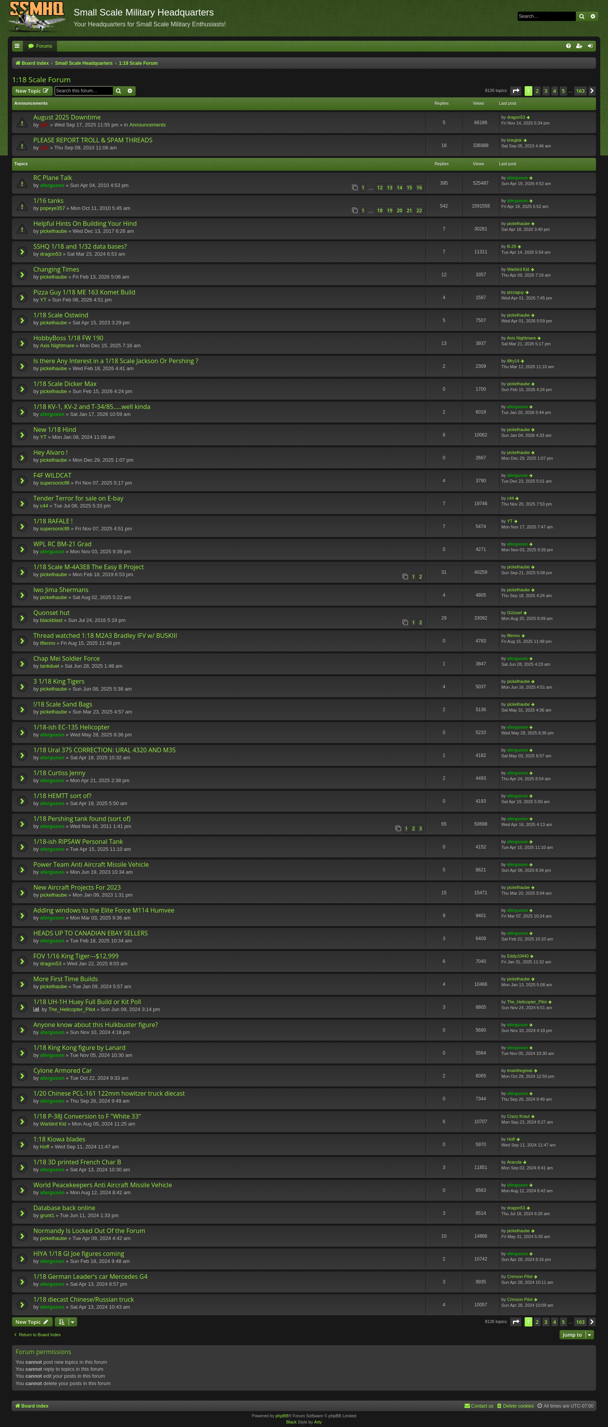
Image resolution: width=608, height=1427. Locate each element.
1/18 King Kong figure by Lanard (79, 1047)
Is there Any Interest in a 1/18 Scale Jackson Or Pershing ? (115, 361)
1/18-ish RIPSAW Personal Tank (78, 841)
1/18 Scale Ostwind (60, 315)
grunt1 (47, 1215)
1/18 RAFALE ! (53, 521)
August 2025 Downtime (67, 117)
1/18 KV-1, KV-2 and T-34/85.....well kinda (91, 406)
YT (43, 300)
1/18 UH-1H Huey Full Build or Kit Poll (87, 1002)
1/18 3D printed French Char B (77, 1162)
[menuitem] (40, 46)
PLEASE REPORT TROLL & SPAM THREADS (92, 140)
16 (419, 187)
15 (409, 187)
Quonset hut (51, 612)
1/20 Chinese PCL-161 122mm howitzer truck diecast (109, 1093)
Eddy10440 (518, 956)
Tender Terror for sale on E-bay (78, 498)
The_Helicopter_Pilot (71, 1009)
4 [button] (554, 90)
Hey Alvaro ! (50, 452)
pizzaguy (515, 292)
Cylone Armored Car (62, 1070)
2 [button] (537, 90)
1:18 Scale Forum (41, 79)
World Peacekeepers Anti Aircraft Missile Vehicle (102, 1185)
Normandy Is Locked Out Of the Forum (89, 1230)
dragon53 (516, 117)
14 (399, 187)
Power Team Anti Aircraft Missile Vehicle (91, 864)
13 (389, 187)
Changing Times (56, 269)
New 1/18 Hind (54, 429)
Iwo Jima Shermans (60, 589)
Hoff (44, 1147)
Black (291, 1422)
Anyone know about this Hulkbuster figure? (95, 1024)
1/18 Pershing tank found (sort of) (81, 818)
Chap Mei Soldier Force (66, 658)
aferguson (52, 185)
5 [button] (563, 90)
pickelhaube (53, 231)
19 (389, 210)
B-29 (511, 246)
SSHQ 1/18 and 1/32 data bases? (80, 246)
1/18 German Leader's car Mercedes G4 (90, 1276)
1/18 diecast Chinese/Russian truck (83, 1299)
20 (399, 210)
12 (380, 187)
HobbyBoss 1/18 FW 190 (68, 338)
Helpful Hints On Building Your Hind (85, 223)
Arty (318, 1422)
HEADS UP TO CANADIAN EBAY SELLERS (90, 933)
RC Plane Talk (52, 177)
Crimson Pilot (519, 1276)
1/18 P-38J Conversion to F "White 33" (87, 1116)
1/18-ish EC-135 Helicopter (71, 727)
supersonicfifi (54, 483)
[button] (516, 90)
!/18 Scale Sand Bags (62, 704)
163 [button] (580, 90)
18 (380, 210)
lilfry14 (513, 360)
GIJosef (514, 612)
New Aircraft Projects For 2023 (77, 887)
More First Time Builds (65, 979)
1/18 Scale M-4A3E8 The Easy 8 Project (88, 567)
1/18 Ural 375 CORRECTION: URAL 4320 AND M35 (104, 750)
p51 (44, 125)
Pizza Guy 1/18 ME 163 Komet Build (84, 292)
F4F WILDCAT (52, 475)
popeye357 (52, 208)
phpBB (281, 1415)
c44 (44, 506)
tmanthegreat (519, 1070)
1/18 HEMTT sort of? (62, 795)
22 (419, 210)
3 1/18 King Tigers (59, 681)
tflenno (47, 643)
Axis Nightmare (57, 345)
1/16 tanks (48, 200)
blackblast (51, 620)
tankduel (49, 666)
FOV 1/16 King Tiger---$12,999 (76, 956)
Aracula (514, 1162)
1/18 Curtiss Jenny (59, 773)
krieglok (514, 140)
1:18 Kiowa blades (59, 1139)
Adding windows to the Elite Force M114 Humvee (103, 910)
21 (409, 210)
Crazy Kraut (518, 1116)
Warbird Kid (518, 269)
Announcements (148, 125)
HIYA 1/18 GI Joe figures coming (78, 1253)
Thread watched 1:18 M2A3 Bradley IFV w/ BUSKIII (105, 635)
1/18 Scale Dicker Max (65, 383)
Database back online (64, 1208)
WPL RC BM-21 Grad (62, 544)
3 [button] (545, 90)
